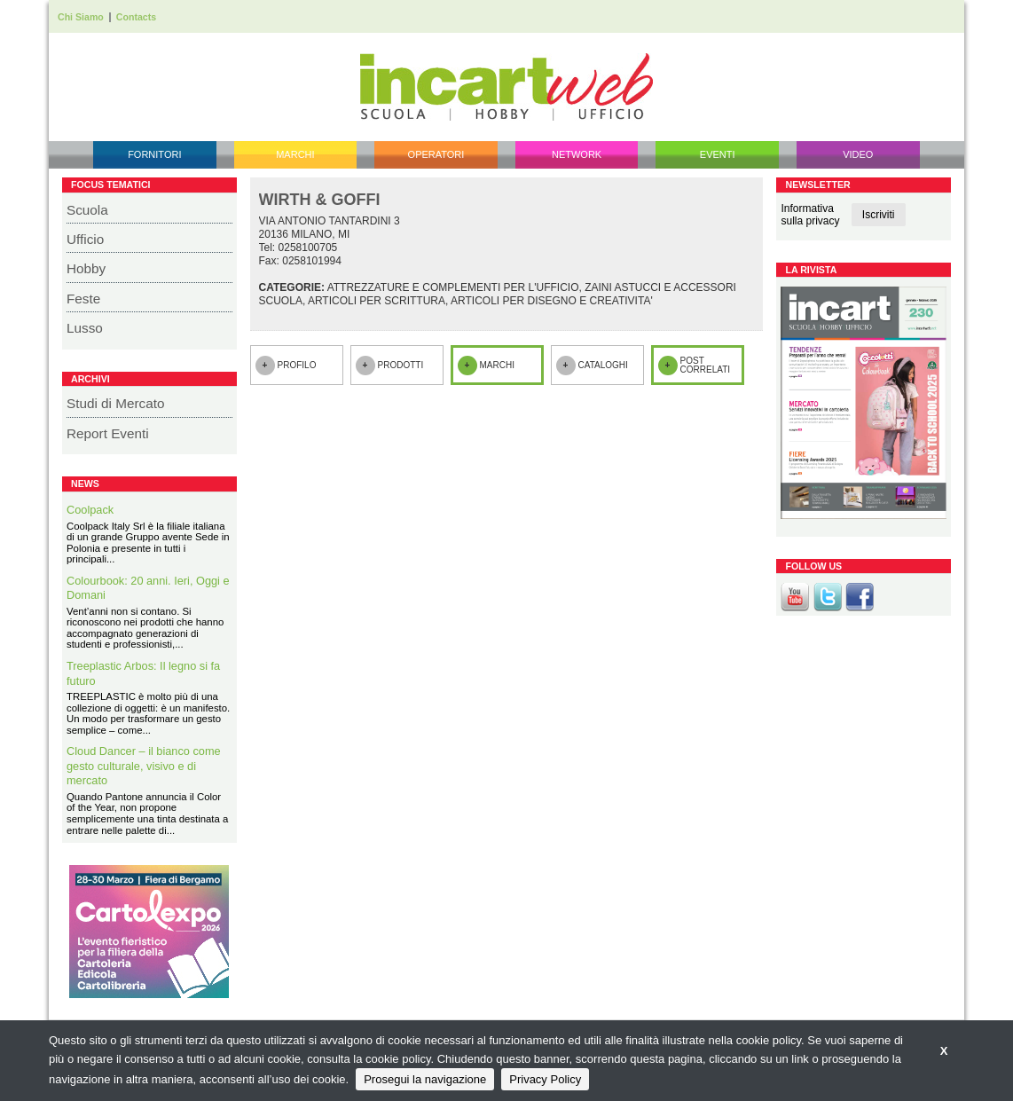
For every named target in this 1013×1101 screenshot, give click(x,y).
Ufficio (85, 239)
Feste (83, 298)
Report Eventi (108, 433)
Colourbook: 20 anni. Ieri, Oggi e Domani (148, 588)
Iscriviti (878, 214)
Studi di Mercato (116, 403)
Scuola (87, 209)
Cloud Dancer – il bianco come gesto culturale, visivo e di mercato (144, 765)
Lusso (85, 327)
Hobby (86, 268)
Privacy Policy (545, 1079)
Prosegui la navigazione (425, 1079)
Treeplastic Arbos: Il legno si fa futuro (143, 673)
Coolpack (90, 509)
